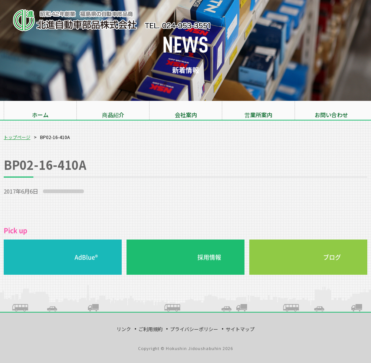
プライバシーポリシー (194, 329)
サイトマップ (240, 329)
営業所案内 (258, 115)
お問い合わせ (331, 115)
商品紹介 (113, 115)
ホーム (40, 115)
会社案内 (186, 115)
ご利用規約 (150, 329)
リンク (123, 329)
